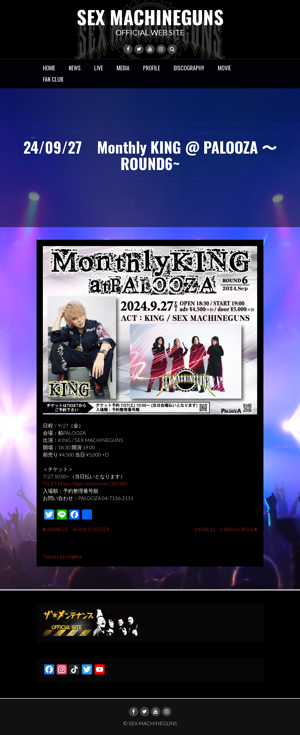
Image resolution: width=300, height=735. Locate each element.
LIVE (98, 68)
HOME (49, 68)
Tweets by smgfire (62, 556)
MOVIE (224, 68)
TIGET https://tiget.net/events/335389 (85, 483)
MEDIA (123, 68)
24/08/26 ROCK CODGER (78, 529)
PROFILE (151, 68)
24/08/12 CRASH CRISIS (223, 529)
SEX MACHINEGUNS (150, 17)
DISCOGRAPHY (189, 68)
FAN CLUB (53, 79)
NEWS (75, 68)
